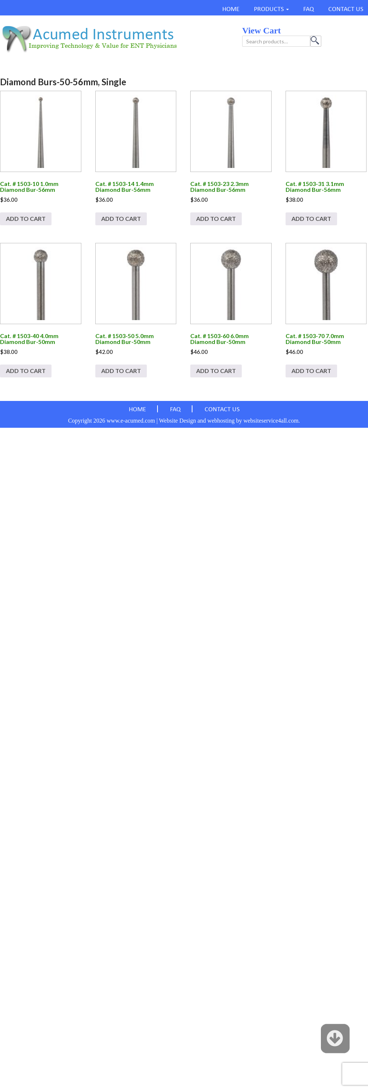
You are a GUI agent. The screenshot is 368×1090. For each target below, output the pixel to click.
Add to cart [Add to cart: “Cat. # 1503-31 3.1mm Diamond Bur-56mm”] (311, 218)
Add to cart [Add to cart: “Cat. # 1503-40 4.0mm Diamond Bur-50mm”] (26, 370)
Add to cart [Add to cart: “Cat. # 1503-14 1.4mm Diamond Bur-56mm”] (121, 218)
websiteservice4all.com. (271, 420)
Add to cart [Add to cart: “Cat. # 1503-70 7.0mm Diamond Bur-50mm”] (311, 370)
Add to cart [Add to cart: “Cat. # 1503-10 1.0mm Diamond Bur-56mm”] (26, 218)
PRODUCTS (269, 9)
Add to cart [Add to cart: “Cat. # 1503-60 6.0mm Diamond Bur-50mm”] (216, 370)
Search (315, 41)
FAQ (308, 9)
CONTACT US (345, 9)
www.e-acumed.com (131, 420)
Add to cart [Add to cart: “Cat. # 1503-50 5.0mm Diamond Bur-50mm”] (121, 370)
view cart (261, 30)
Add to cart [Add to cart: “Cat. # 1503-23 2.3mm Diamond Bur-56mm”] (216, 218)
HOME (231, 9)
